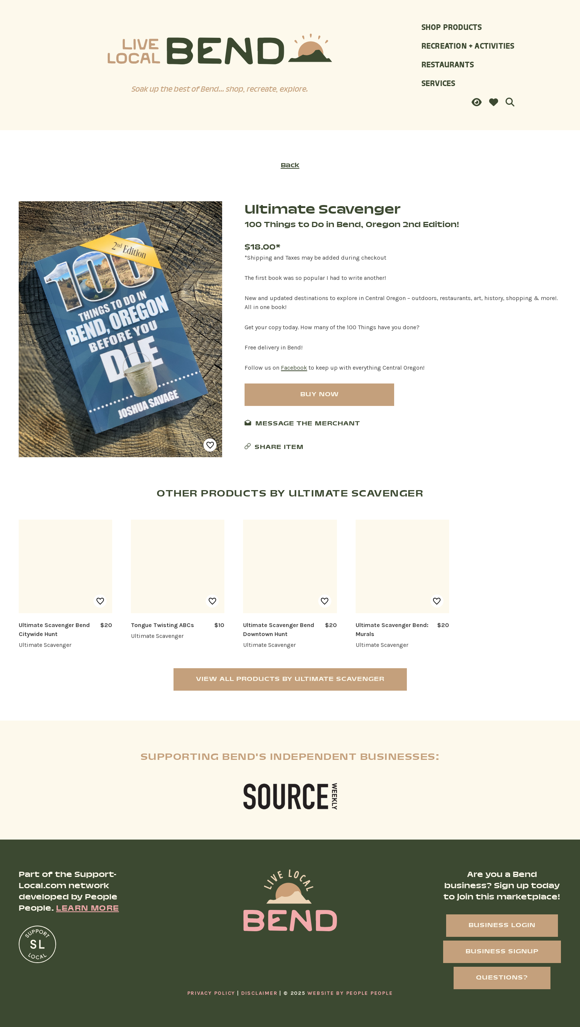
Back (290, 165)
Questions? (502, 977)
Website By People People (350, 993)
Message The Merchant (307, 423)
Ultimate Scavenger (323, 210)
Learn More (87, 908)
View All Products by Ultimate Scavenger (290, 679)
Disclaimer (259, 993)
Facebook (294, 367)
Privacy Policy (211, 993)
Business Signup (502, 951)
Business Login (502, 925)
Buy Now (319, 394)
